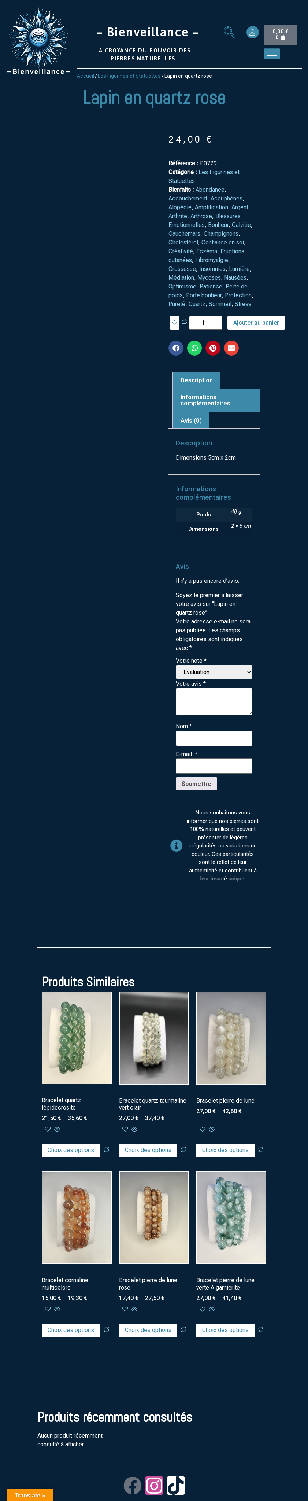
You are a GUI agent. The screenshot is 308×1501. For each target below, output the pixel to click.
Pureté (176, 304)
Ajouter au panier (256, 322)
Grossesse (182, 268)
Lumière (239, 268)
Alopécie (180, 207)
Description (197, 380)
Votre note (191, 661)
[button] (175, 348)
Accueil (85, 76)
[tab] (196, 380)
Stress (243, 304)
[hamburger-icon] (272, 53)
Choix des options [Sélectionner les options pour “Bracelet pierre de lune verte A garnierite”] (225, 1330)
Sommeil (220, 304)
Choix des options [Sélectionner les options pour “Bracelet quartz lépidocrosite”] (71, 1150)
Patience (211, 286)
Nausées (235, 277)
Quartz (197, 304)
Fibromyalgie (211, 260)
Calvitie (241, 224)
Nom (184, 726)
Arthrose (201, 216)
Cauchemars (184, 233)
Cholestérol (183, 242)
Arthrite (177, 216)
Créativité (180, 251)
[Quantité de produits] (205, 323)
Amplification (211, 207)
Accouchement (187, 198)
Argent (239, 207)
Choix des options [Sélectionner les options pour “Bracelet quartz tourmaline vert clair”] (148, 1150)
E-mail (186, 754)
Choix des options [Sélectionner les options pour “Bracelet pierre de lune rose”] (148, 1330)
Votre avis (191, 684)
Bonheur (218, 224)
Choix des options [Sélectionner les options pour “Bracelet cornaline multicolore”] (71, 1330)
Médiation (181, 277)
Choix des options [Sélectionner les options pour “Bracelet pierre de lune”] (225, 1150)
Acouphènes (226, 198)
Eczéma (206, 251)
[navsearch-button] (229, 33)
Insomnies (212, 268)
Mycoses (209, 277)
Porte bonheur (204, 295)
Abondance (210, 189)
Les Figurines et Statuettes (129, 76)
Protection (238, 295)
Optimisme (182, 286)
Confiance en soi (222, 242)
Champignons (221, 233)
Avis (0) (191, 420)
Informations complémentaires (205, 400)
